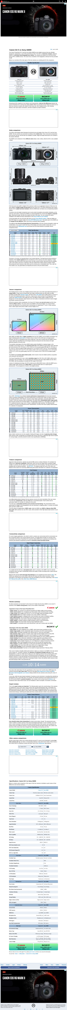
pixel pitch (22, 338)
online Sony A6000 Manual (30, 579)
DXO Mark (17, 396)
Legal (13, 964)
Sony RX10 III (13, 253)
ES (30, 1009)
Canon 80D (13, 238)
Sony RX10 (13, 251)
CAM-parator (41, 743)
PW (51, 49)
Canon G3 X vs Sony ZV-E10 (31, 751)
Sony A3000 (13, 244)
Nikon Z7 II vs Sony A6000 (30, 754)
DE (24, 1009)
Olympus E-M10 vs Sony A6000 (48, 751)
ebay (53, 574)
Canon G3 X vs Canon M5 (14, 751)
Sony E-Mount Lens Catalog (41, 216)
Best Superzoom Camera (43, 671)
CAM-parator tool (22, 226)
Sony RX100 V (13, 254)
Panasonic (64, 964)
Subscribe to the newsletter (53, 967)
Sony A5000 (13, 709)
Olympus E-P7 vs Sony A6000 (47, 752)
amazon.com (54, 243)
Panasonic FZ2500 (14, 243)
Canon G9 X (13, 704)
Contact (7, 964)
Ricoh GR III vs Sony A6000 (47, 754)
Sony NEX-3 (13, 249)
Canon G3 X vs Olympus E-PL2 (15, 754)
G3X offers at (21, 98)
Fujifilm (57, 964)
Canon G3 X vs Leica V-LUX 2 (14, 752)
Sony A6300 (13, 248)
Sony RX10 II (13, 252)
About (2, 964)
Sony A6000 (13, 700)
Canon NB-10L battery (41, 218)
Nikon (47, 964)
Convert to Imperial (14, 230)
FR (36, 1009)
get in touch (32, 951)
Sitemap (25, 964)
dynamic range (24, 294)
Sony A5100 (13, 247)
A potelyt (5, 1)
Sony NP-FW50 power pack (35, 220)
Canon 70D (13, 237)
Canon (41, 964)
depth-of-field (18, 297)
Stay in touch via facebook (14, 967)
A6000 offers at (45, 98)
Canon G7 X (13, 239)
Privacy (19, 964)
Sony (52, 964)
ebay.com (54, 234)
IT (42, 1009)
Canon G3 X (13, 234)
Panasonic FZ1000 (14, 242)
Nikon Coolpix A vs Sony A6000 (31, 752)
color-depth (39, 294)
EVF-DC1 (31, 466)
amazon (51, 679)
